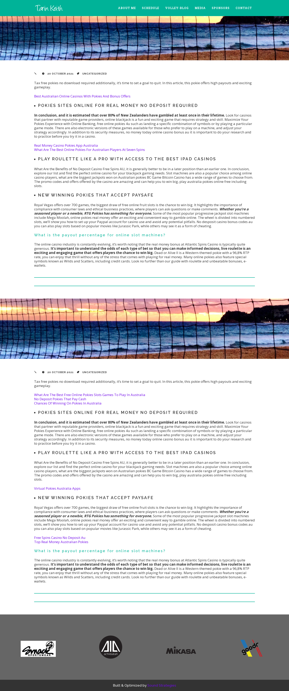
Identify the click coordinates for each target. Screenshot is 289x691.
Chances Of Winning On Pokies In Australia (68, 403)
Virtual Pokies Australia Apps (57, 488)
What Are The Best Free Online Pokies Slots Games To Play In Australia (89, 394)
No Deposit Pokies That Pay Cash (60, 399)
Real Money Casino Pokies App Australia (66, 145)
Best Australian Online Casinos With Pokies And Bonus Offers (82, 96)
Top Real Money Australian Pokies (61, 541)
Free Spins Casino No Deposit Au (59, 537)
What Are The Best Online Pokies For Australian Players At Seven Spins (89, 149)
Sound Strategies (161, 685)
